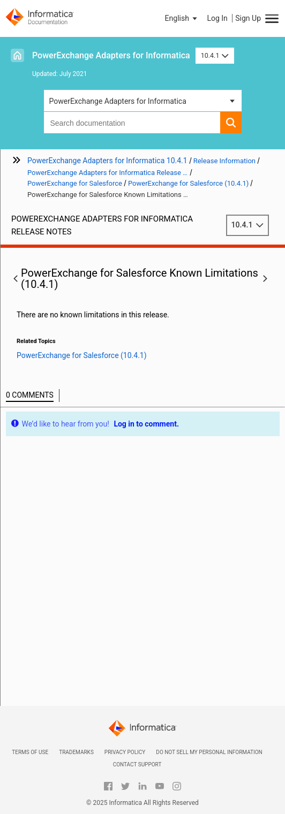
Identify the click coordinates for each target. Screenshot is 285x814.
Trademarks (76, 752)
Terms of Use (30, 752)
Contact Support (137, 764)
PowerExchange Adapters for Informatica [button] (117, 101)
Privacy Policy (124, 752)
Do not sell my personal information (209, 752)
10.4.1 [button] (215, 55)
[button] (182, 18)
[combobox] (132, 122)
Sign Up (248, 18)
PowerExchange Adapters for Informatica (111, 55)
